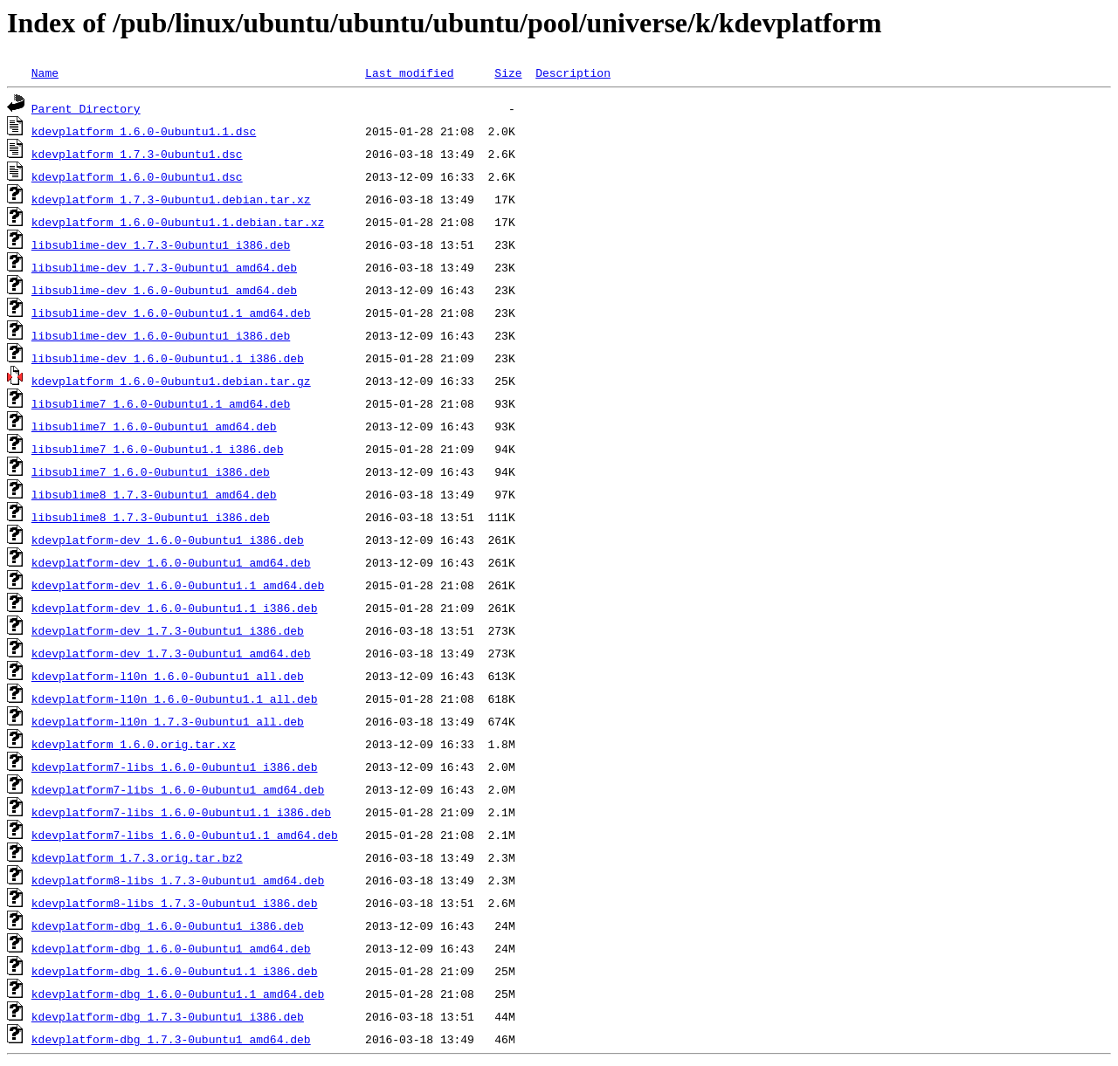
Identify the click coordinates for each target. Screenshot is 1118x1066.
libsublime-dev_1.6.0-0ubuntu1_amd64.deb (164, 290)
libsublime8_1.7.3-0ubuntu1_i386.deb (150, 517)
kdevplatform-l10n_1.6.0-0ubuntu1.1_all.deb (174, 698)
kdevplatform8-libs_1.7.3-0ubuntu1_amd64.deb (177, 880)
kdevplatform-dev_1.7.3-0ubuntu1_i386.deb (167, 630)
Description (573, 72)
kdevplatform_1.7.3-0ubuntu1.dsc (137, 154)
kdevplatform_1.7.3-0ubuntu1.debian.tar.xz (171, 199)
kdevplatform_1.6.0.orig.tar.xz (133, 744)
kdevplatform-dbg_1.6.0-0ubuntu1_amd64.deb (171, 948)
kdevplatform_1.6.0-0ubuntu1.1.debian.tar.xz (177, 222)
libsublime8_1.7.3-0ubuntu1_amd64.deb (154, 494)
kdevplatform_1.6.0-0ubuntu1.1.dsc (143, 131)
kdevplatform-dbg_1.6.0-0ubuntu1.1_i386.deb (174, 971)
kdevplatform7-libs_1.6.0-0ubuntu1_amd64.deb (177, 789)
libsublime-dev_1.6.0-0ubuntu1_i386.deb (160, 335)
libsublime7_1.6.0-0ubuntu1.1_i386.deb (157, 449)
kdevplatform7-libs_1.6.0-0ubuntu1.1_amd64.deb (184, 834)
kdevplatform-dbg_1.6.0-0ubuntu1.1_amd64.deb (177, 993)
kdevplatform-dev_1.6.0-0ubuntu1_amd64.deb (171, 562)
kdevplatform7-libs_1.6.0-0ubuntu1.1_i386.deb (181, 812)
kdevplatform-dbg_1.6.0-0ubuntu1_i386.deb (167, 925)
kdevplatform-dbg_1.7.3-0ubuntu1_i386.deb (167, 1016)
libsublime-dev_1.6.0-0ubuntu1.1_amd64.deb (171, 312)
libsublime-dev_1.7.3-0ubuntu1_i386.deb (160, 244)
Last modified (409, 72)
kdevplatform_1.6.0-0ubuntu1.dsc (137, 176)
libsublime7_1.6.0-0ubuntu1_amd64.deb (154, 426)
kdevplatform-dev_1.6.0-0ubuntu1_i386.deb (167, 539)
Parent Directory (86, 108)
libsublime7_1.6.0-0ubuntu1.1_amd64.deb (160, 403)
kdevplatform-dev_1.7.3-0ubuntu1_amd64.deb (171, 653)
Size (507, 72)
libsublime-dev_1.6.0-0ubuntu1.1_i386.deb (167, 358)
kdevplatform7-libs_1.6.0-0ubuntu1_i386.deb (174, 766)
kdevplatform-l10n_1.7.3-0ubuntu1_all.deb (167, 721)
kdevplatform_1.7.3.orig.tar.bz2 (137, 857)
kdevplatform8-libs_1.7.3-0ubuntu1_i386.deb (174, 903)
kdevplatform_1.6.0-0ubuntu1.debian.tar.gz (171, 381)
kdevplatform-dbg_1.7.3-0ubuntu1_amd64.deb (171, 1039)
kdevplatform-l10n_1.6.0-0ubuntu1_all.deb (167, 676)
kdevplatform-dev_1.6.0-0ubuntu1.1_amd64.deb (177, 585)
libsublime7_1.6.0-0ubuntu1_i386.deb (150, 471)
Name (45, 72)
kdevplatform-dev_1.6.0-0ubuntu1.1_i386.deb (174, 608)
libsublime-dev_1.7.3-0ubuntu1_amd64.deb (164, 267)
